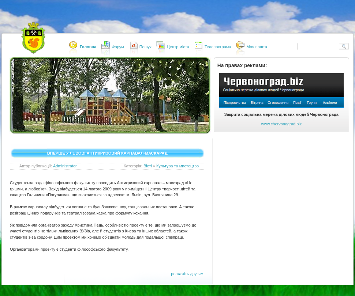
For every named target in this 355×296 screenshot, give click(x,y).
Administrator (65, 166)
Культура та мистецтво (177, 166)
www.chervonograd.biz (281, 124)
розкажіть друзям (187, 274)
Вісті (147, 166)
